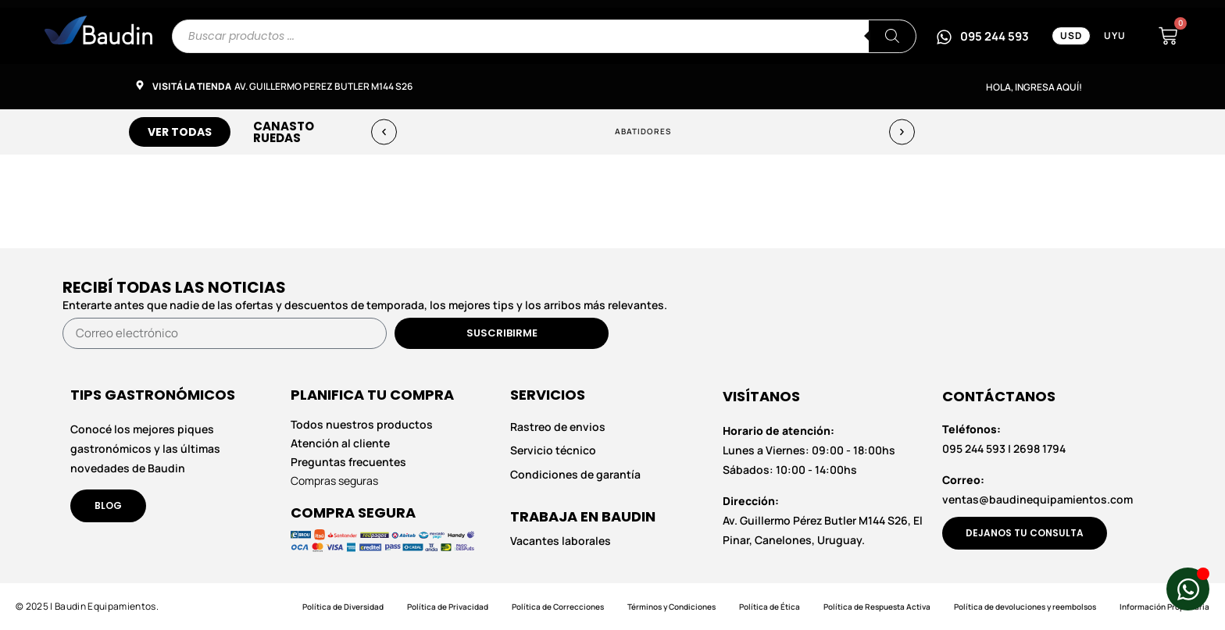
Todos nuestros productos (362, 424)
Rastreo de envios (557, 427)
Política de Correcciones (558, 606)
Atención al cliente (340, 443)
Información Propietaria (1164, 606)
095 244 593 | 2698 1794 (1004, 439)
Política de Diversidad (343, 606)
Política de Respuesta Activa (876, 606)
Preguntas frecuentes (348, 462)
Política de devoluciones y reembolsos (1025, 606)
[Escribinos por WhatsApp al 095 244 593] (982, 36)
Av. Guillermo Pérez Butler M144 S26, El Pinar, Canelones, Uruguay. (823, 520)
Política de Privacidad (447, 606)
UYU (1115, 35)
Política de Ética (769, 606)
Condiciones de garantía (575, 474)
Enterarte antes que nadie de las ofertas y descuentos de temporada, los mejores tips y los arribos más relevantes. (364, 304)
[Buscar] (892, 36)
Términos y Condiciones (671, 606)
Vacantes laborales (560, 541)
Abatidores (643, 131)
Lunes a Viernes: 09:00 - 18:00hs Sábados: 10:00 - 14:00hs (809, 450)
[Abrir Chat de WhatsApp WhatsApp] (1187, 589)
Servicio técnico (553, 450)
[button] (384, 131)
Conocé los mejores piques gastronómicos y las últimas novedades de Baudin (145, 448)
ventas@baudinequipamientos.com (1037, 489)
